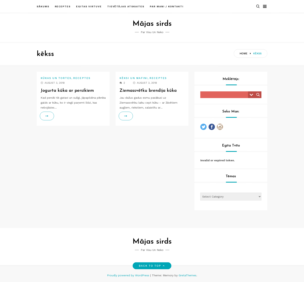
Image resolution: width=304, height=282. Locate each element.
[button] (257, 6)
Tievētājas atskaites (125, 6)
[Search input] (225, 94)
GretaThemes (187, 275)
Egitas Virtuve (89, 6)
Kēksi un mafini (133, 78)
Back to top (152, 265)
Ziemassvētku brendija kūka (148, 90)
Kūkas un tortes (56, 78)
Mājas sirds (152, 24)
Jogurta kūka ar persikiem (67, 90)
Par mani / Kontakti (166, 6)
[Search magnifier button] (258, 94)
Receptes (63, 6)
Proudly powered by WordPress (128, 275)
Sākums (43, 6)
